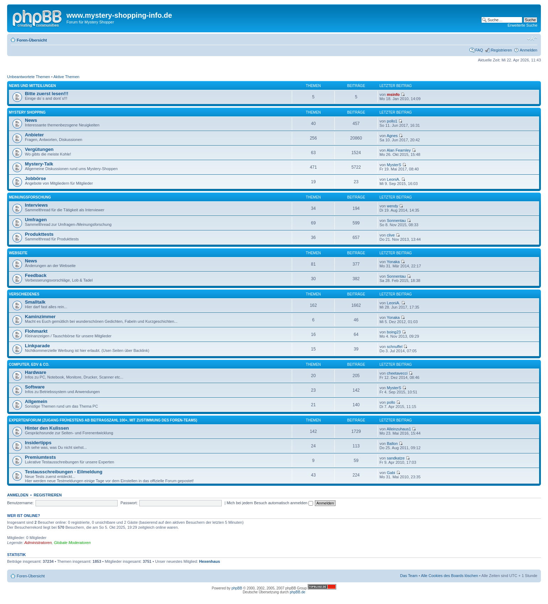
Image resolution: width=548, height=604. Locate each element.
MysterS (394, 165)
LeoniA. (393, 179)
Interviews (36, 205)
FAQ (479, 50)
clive (391, 235)
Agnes (392, 136)
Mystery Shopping (27, 112)
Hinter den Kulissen (47, 428)
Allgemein (36, 401)
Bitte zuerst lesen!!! (46, 93)
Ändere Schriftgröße (532, 39)
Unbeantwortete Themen (28, 77)
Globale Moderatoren (72, 542)
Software (35, 387)
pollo (391, 402)
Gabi (391, 472)
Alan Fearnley (399, 150)
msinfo (393, 94)
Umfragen (36, 219)
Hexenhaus (209, 561)
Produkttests (39, 234)
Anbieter (34, 134)
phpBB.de (297, 592)
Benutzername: (20, 503)
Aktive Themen (66, 77)
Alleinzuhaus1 (399, 429)
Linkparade (37, 345)
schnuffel (395, 346)
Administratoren (38, 542)
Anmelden (528, 50)
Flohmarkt (36, 331)
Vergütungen (39, 149)
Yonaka (393, 262)
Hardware (35, 372)
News (31, 120)
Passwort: (129, 503)
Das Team (409, 575)
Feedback (36, 275)
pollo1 (392, 121)
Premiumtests (40, 457)
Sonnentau (396, 220)
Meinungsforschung (30, 197)
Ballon (392, 443)
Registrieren (501, 50)
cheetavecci (397, 373)
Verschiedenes (24, 294)
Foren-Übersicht (32, 40)
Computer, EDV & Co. (29, 364)
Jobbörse (35, 178)
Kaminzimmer (40, 316)
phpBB (236, 588)
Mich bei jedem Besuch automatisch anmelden (270, 503)
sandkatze (396, 458)
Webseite (18, 253)
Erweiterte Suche (522, 25)
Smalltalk (35, 302)
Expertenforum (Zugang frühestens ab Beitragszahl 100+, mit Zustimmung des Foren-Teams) (103, 420)
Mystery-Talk (39, 164)
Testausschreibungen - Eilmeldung (63, 471)
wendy (392, 206)
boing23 (394, 332)
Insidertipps (38, 442)
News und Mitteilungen (32, 86)
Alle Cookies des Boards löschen (449, 575)
